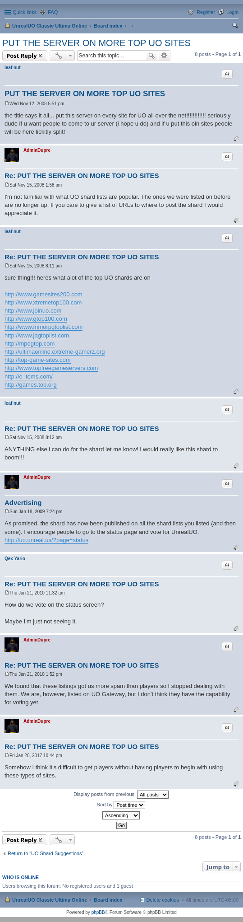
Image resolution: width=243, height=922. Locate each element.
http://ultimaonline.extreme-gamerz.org (55, 351)
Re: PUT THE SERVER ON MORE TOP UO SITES (82, 175)
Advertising (23, 502)
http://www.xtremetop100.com (43, 302)
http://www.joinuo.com (33, 310)
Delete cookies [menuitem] (163, 900)
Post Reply (21, 55)
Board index (108, 25)
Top (236, 138)
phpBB (98, 912)
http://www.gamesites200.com (44, 294)
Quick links (25, 12)
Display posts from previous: (121, 795)
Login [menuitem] (232, 12)
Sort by (121, 805)
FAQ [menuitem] (53, 12)
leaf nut (13, 67)
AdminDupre (36, 150)
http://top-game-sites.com (38, 359)
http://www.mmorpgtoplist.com (44, 326)
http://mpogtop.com (30, 343)
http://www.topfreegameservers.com (51, 368)
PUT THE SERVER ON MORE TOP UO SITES (96, 43)
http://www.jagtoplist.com (37, 335)
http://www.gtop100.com (36, 318)
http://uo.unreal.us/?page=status (46, 540)
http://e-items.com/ (29, 376)
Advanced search (164, 55)
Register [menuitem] (206, 12)
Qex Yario (15, 558)
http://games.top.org (31, 384)
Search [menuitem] (234, 26)
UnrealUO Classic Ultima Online (49, 25)
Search (151, 55)
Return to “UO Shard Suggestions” (45, 853)
